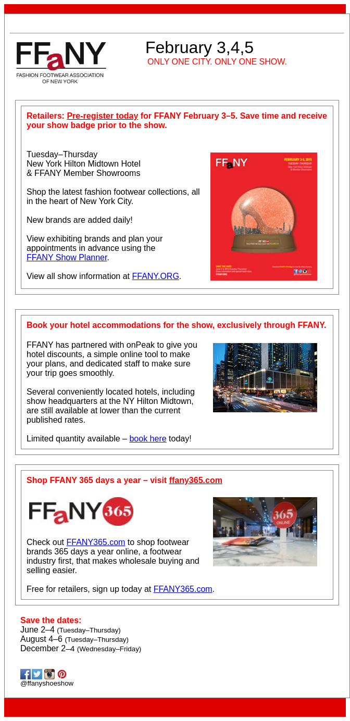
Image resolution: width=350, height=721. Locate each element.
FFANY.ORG (155, 276)
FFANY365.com (95, 542)
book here (147, 438)
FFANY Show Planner (67, 257)
